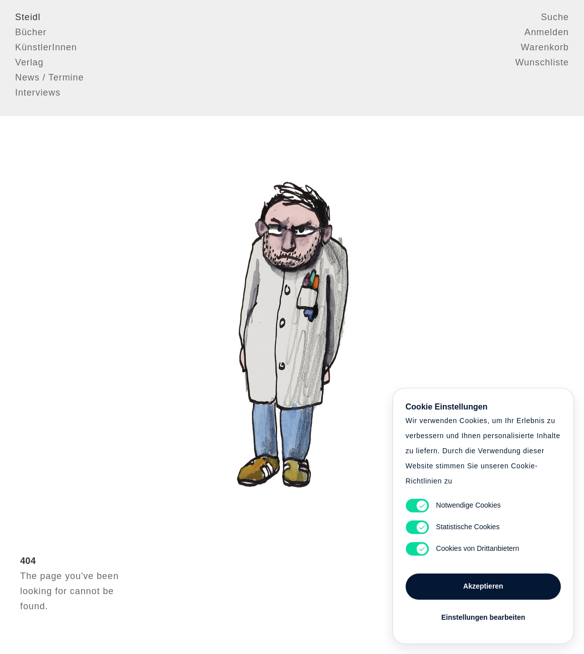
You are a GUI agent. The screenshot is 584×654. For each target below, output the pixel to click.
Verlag (29, 63)
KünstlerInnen (46, 48)
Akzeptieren (483, 584)
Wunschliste (542, 63)
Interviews (37, 93)
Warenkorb (545, 48)
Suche (555, 18)
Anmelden (547, 33)
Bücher (30, 33)
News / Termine (49, 78)
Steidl (27, 18)
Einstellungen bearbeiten (483, 615)
